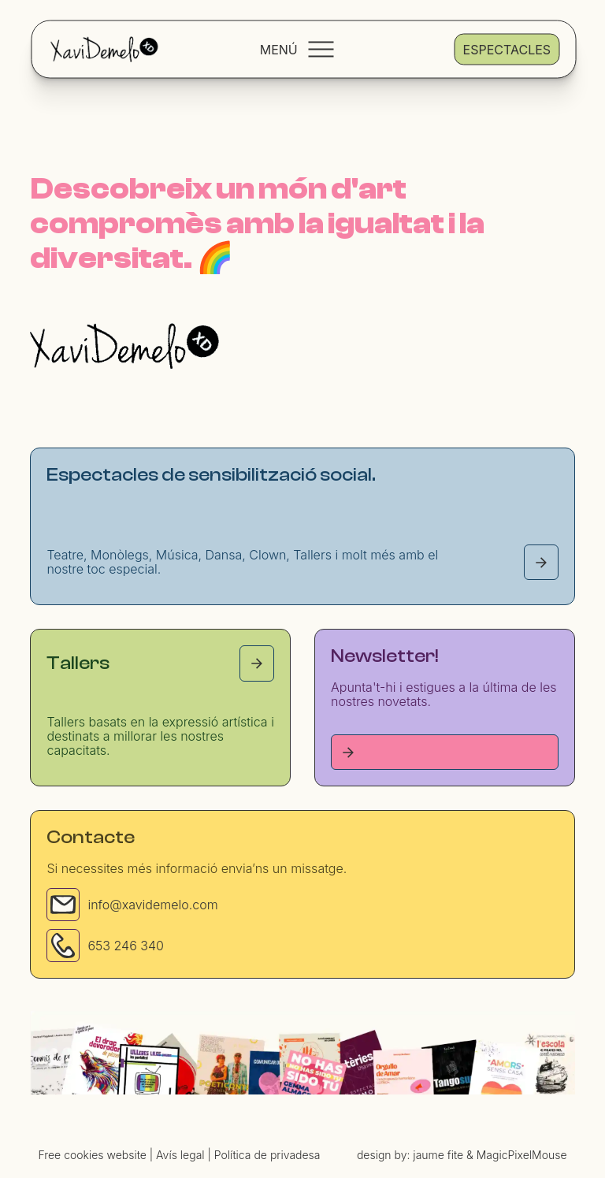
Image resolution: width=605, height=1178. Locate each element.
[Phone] (63, 945)
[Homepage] (124, 346)
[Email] (63, 904)
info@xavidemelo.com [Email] (152, 904)
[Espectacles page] (541, 562)
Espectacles (507, 49)
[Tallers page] (256, 663)
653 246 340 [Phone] (125, 945)
